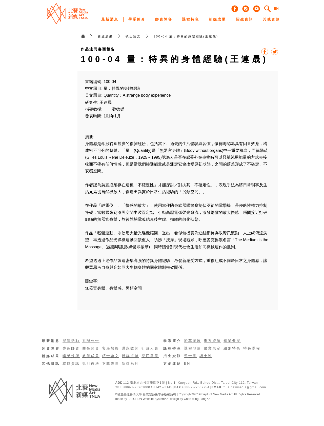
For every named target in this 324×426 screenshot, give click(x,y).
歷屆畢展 (150, 356)
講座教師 (130, 348)
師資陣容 (51, 348)
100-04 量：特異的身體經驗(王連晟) (185, 36)
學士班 (190, 356)
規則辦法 (90, 363)
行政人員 (150, 348)
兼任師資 (90, 348)
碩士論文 (133, 36)
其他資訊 (51, 364)
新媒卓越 (130, 356)
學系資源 (212, 341)
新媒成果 (105, 36)
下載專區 (110, 363)
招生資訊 (172, 356)
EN (187, 363)
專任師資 (71, 348)
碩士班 (205, 356)
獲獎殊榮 (71, 356)
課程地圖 (192, 348)
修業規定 (212, 348)
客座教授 (110, 348)
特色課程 (251, 348)
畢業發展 (232, 341)
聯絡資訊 (71, 363)
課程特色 (172, 348)
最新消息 (51, 341)
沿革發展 (192, 341)
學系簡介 (172, 341)
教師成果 (90, 356)
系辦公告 (90, 341)
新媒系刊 (130, 363)
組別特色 (232, 348)
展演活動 (71, 341)
